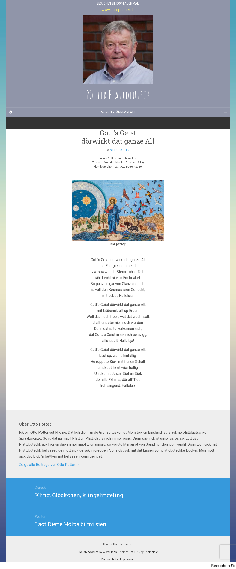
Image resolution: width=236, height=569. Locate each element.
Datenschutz (109, 559)
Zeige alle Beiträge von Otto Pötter (49, 464)
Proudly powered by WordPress (97, 552)
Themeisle (151, 552)
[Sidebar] (10, 112)
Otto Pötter (119, 150)
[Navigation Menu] (225, 112)
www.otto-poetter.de (118, 10)
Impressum (127, 559)
